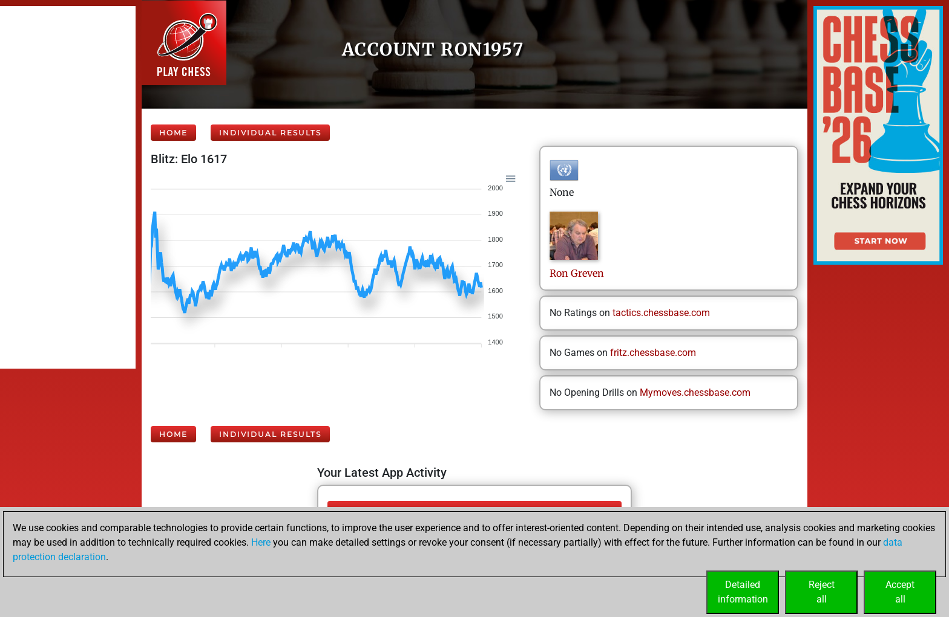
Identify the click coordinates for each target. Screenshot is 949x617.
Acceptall (900, 592)
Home (173, 132)
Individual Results (270, 132)
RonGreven (577, 273)
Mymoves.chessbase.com (695, 392)
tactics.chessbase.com (661, 312)
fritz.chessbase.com (653, 352)
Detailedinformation (743, 592)
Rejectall (822, 592)
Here (261, 542)
